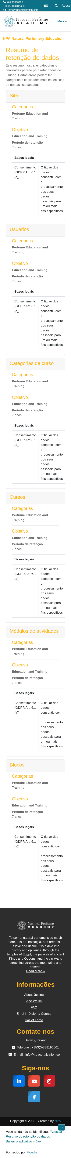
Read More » (35, 971)
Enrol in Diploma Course (33, 1014)
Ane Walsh (34, 1001)
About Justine (34, 995)
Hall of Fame (34, 1020)
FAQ (34, 1007)
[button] (48, 5)
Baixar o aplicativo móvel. (24, 1141)
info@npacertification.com (23, 9)
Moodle (32, 1152)
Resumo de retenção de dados (28, 1136)
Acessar (56, 1132)
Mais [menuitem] (60, 21)
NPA (58, 1121)
